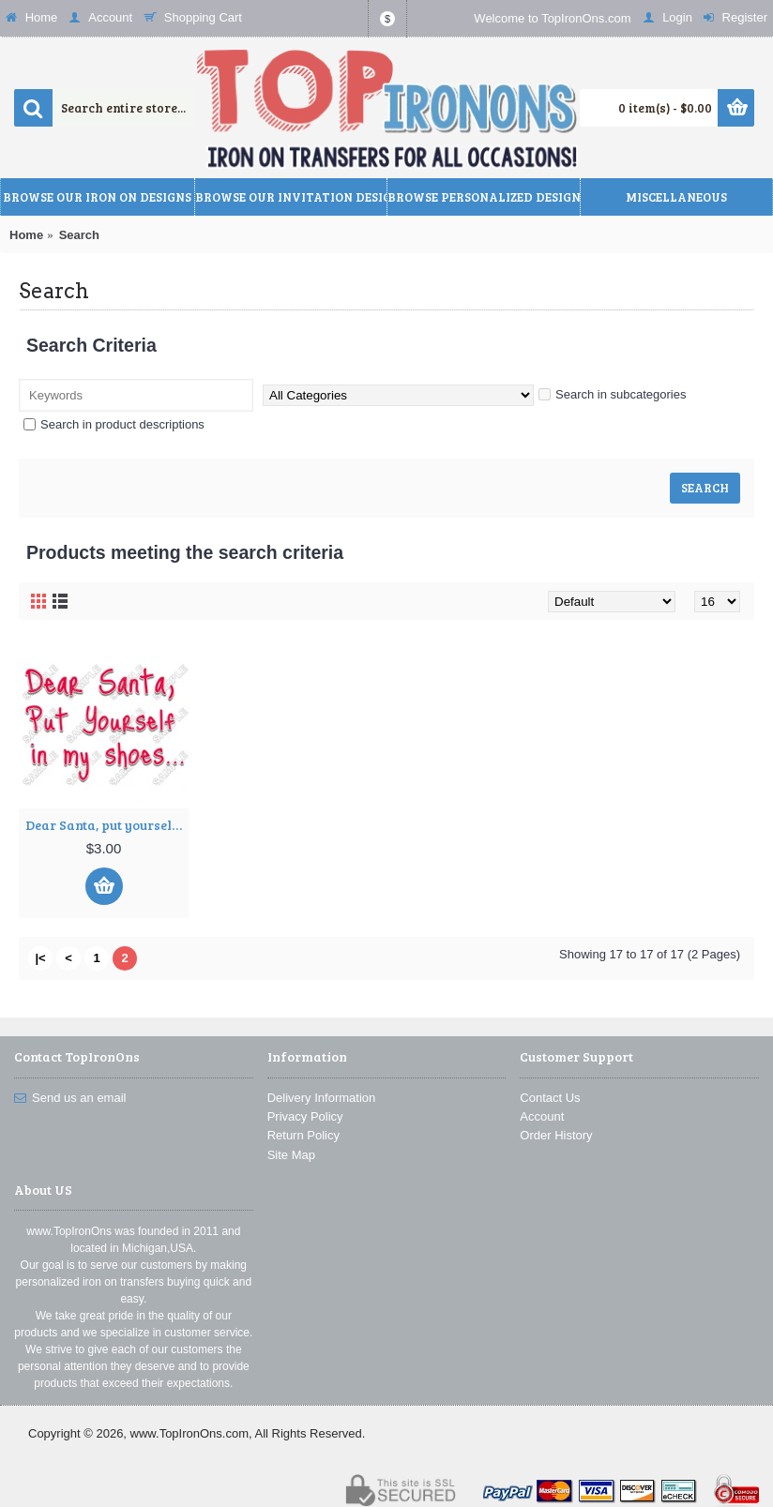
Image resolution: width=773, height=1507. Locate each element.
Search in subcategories (612, 394)
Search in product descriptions (114, 424)
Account (542, 1116)
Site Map (291, 1155)
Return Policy (303, 1135)
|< (40, 958)
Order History (556, 1135)
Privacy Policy (305, 1116)
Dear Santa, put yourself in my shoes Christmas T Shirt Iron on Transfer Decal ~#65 (107, 825)
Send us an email (70, 1098)
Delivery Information (321, 1098)
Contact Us (550, 1098)
